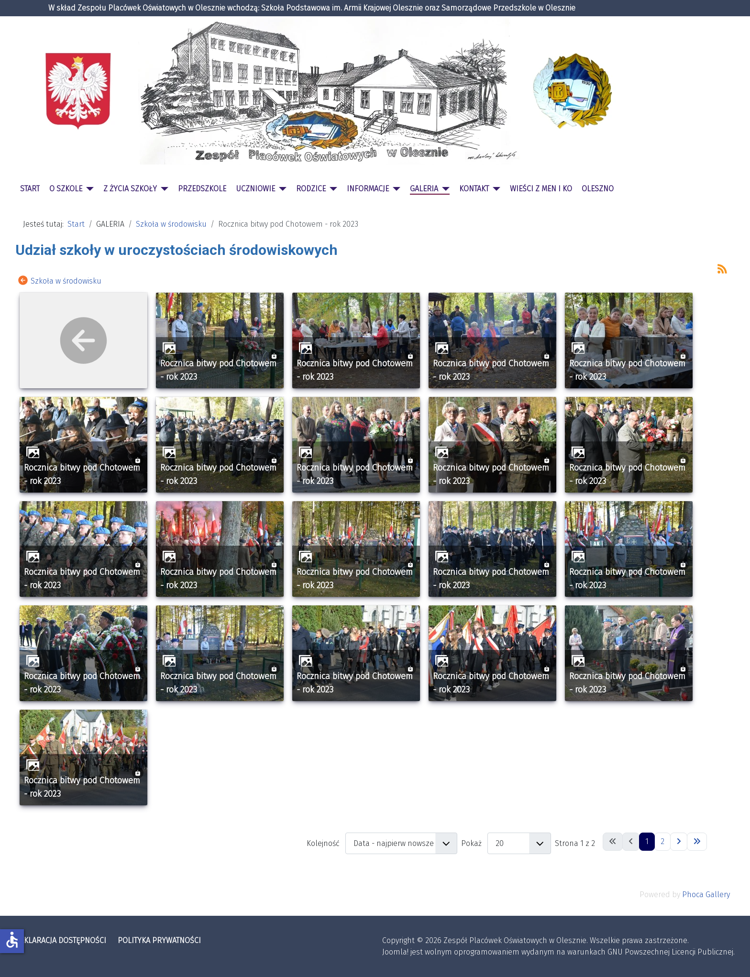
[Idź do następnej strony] (678, 842)
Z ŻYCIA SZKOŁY (130, 188)
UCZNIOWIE (255, 188)
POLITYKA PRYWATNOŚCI (159, 940)
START (30, 188)
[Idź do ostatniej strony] (697, 842)
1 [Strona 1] (647, 841)
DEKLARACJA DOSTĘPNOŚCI (60, 940)
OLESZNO (598, 188)
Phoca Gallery (706, 894)
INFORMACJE (368, 188)
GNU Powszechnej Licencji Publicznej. (671, 951)
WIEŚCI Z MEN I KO (541, 188)
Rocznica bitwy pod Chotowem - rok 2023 (218, 370)
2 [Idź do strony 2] (662, 841)
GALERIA (424, 188)
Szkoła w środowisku (66, 280)
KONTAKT (474, 188)
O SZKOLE (65, 188)
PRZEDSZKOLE (202, 188)
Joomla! (395, 951)
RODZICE (311, 188)
